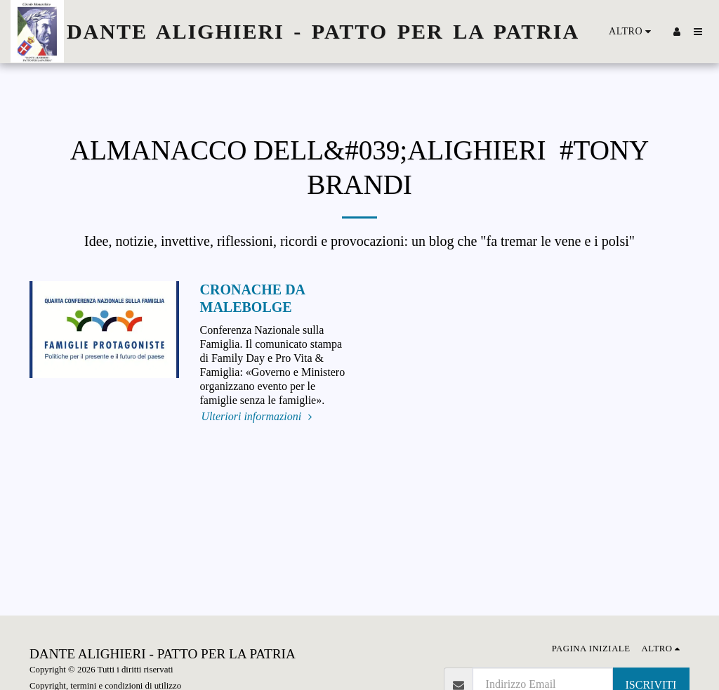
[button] (698, 32)
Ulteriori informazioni (259, 416)
